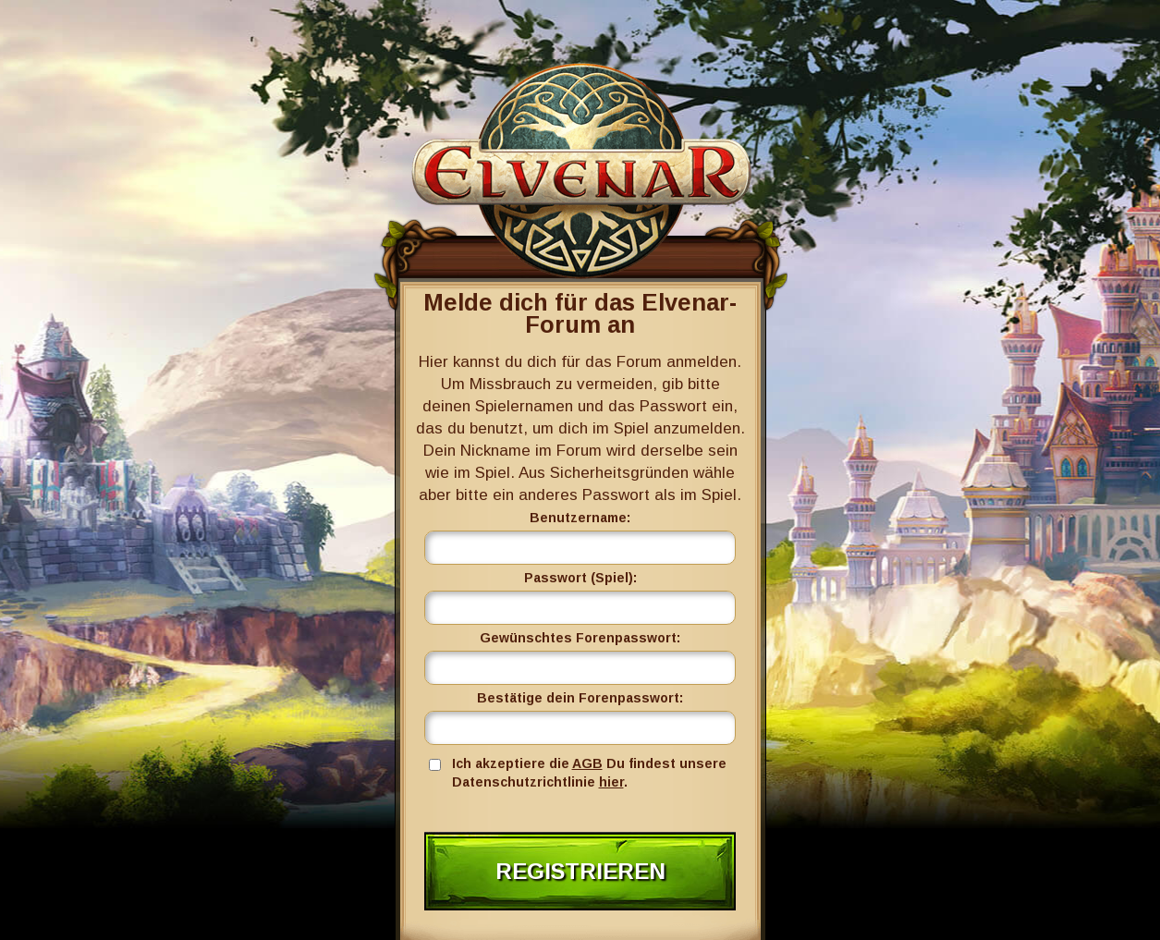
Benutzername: (580, 517)
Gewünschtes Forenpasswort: (580, 637)
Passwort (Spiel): (580, 577)
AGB (587, 763)
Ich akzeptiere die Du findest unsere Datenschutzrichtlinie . (589, 772)
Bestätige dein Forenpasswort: (580, 697)
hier (611, 782)
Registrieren (580, 871)
